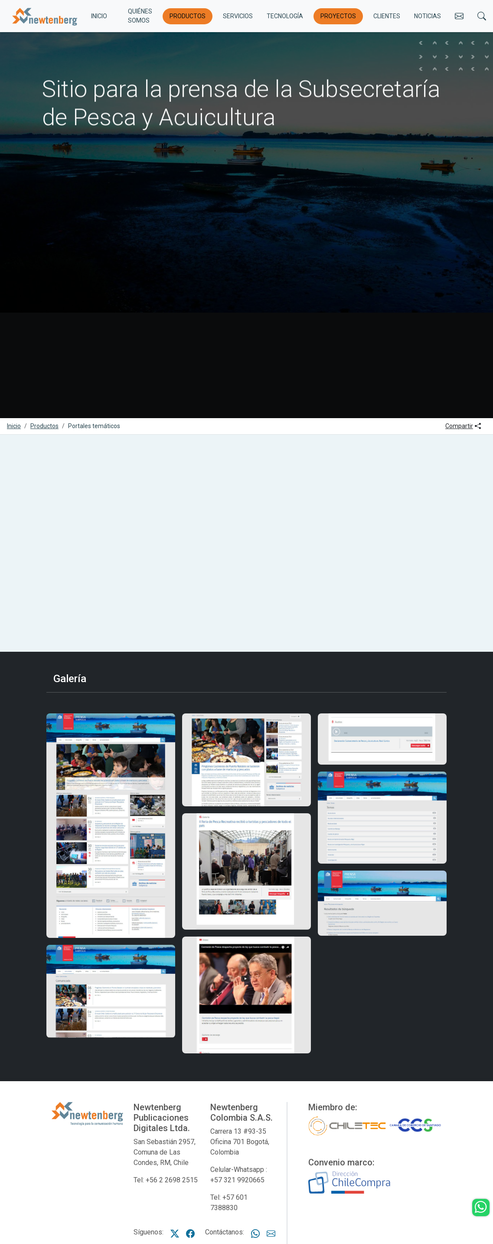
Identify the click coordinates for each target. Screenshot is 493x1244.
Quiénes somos (140, 16)
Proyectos (338, 16)
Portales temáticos (94, 425)
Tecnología (285, 16)
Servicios (238, 16)
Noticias (427, 16)
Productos (188, 16)
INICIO (99, 16)
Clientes (386, 16)
